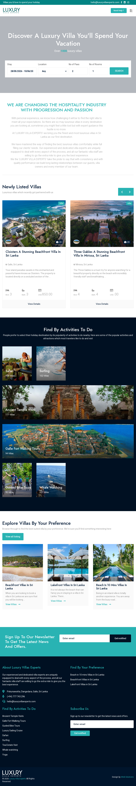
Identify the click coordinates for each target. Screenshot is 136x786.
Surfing (5, 740)
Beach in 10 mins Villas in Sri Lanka (111, 587)
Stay (9, 64)
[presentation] (122, 192)
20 (59, 242)
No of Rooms (95, 64)
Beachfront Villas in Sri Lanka (19, 587)
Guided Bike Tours (11, 725)
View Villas (14, 604)
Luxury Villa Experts (17, 779)
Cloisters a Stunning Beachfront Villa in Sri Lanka (33, 254)
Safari (5, 735)
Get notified (120, 638)
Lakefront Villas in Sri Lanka (68, 585)
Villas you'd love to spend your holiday (21, 2)
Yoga (4, 754)
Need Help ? (119, 10)
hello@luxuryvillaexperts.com (105, 2)
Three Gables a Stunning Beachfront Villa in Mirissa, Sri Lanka (99, 254)
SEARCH (119, 71)
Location (42, 64)
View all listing (13, 536)
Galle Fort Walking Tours (14, 721)
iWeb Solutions (127, 777)
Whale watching (10, 750)
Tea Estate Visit (10, 745)
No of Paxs (74, 64)
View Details (34, 304)
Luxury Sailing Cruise (12, 730)
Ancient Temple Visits (13, 716)
